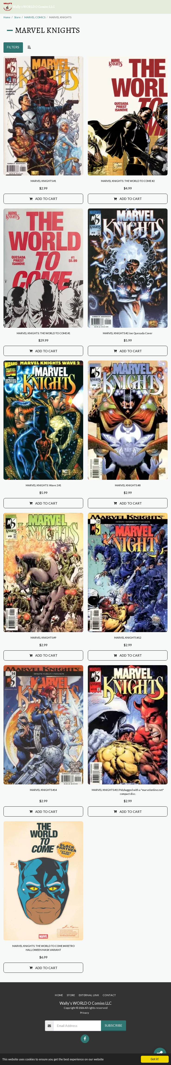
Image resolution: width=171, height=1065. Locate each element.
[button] (165, 7)
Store (17, 17)
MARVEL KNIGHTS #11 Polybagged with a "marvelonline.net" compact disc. (128, 791)
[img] (43, 115)
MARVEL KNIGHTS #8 (127, 485)
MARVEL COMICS (34, 17)
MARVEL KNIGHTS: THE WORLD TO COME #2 (128, 180)
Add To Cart (43, 198)
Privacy (84, 1012)
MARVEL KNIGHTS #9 (43, 637)
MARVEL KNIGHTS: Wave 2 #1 (43, 485)
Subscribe (113, 1025)
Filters (13, 47)
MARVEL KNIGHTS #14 (43, 789)
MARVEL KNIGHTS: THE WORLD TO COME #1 (43, 333)
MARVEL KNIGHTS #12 (127, 637)
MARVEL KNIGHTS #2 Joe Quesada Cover (127, 333)
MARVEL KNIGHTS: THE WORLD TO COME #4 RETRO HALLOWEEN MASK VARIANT (43, 947)
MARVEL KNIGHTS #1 (43, 180)
